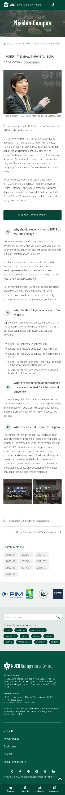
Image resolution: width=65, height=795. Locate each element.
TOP (6, 44)
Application (40, 789)
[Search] (58, 617)
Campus (17, 44)
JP (53, 4)
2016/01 (41, 567)
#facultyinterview (31, 62)
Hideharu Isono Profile (31, 215)
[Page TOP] (59, 779)
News (47, 44)
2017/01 (26, 567)
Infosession (25, 789)
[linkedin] (53, 771)
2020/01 (10, 567)
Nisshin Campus (33, 44)
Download (10, 789)
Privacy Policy (11, 738)
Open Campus (54, 789)
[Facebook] (20, 771)
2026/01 (10, 554)
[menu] (59, 4)
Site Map (8, 731)
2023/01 (10, 561)
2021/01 (41, 561)
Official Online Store (14, 762)
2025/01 (26, 554)
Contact (7, 754)
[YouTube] (37, 771)
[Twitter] (12, 771)
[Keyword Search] (29, 617)
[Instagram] (45, 771)
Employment (10, 746)
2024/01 (41, 554)
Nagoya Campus (11, 693)
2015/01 (10, 574)
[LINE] (28, 771)
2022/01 (26, 561)
